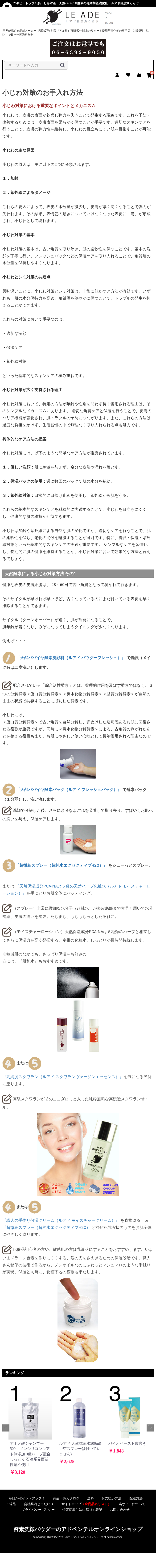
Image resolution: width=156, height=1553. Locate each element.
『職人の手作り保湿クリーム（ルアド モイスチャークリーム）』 (60, 1220)
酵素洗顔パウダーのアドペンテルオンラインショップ (78, 1529)
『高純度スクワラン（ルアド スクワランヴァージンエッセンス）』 (62, 1076)
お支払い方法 (111, 1498)
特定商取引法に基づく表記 (82, 1509)
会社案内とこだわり (38, 1504)
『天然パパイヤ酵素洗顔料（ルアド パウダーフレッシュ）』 (70, 657)
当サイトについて (132, 1504)
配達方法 (136, 1498)
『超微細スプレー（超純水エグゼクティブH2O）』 (61, 865)
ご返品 (11, 1504)
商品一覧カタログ (66, 1498)
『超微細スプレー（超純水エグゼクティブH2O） (46, 1227)
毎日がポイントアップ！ (27, 1498)
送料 (90, 1498)
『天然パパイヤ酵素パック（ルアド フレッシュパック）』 (68, 789)
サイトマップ (86, 1504)
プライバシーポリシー (38, 1509)
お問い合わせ (120, 1509)
